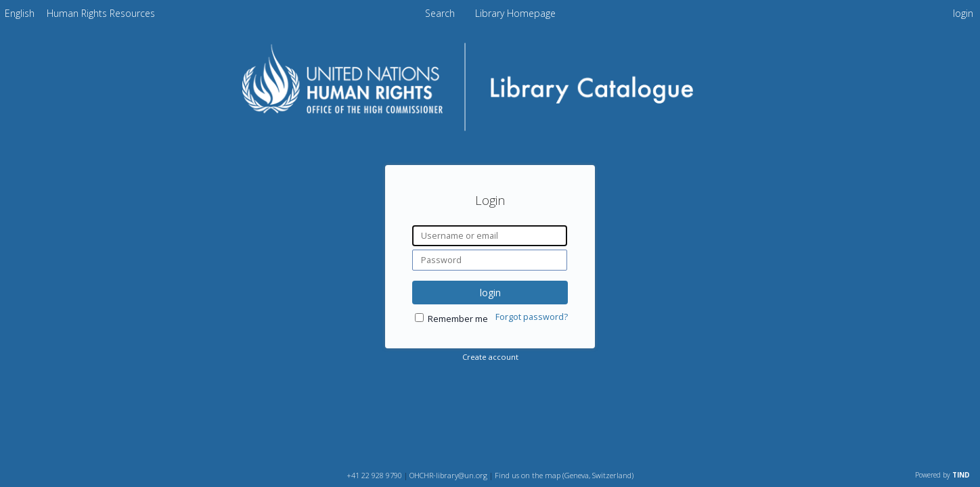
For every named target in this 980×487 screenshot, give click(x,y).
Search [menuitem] (440, 13)
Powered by (942, 475)
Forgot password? (531, 317)
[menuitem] (19, 13)
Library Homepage (515, 13)
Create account (490, 357)
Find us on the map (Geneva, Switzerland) (564, 475)
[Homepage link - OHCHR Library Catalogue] (490, 132)
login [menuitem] (963, 13)
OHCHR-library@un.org (448, 475)
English (20, 13)
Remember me (458, 319)
